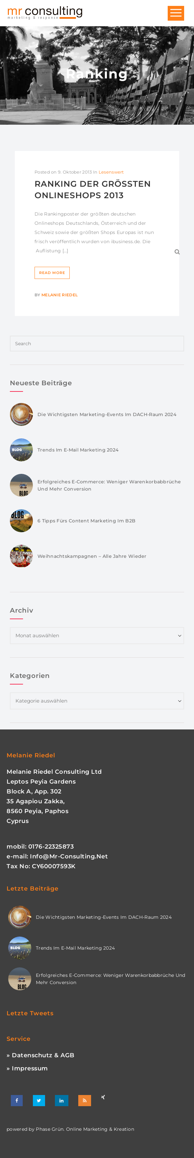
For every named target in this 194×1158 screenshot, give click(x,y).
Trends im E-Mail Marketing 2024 (77, 450)
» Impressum (27, 1068)
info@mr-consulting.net (69, 856)
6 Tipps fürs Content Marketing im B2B (86, 521)
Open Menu (176, 13)
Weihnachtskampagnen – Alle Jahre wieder (92, 556)
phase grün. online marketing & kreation (84, 1129)
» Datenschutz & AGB (41, 1055)
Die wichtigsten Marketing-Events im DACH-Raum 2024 (106, 414)
